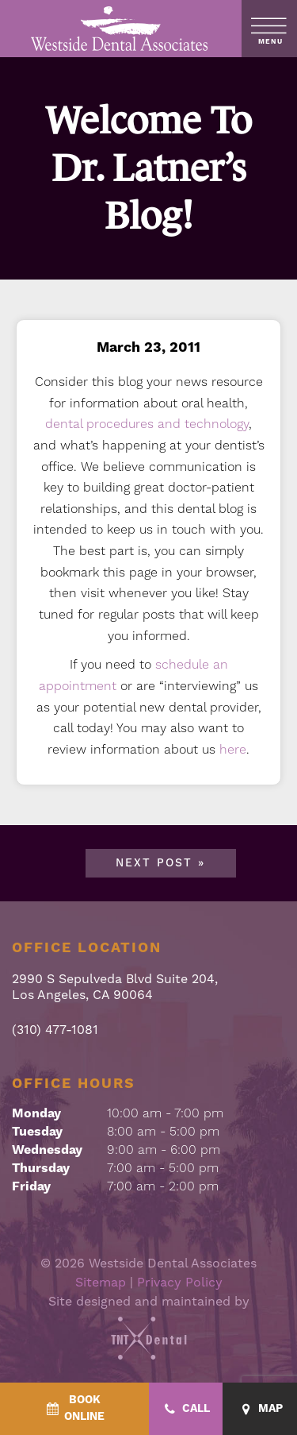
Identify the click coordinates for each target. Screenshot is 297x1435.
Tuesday (37, 1131)
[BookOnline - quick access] (74, 1409)
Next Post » (160, 863)
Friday (31, 1186)
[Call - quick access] (186, 1409)
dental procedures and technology (147, 424)
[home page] (120, 28)
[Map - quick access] (260, 1409)
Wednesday (47, 1150)
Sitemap (100, 1282)
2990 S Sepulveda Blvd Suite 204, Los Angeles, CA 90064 (115, 986)
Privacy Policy (180, 1282)
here (232, 750)
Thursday (41, 1168)
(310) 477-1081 (55, 1029)
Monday (36, 1113)
